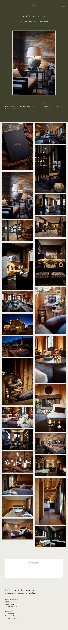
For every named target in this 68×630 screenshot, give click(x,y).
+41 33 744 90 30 (11, 618)
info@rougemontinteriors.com (19, 590)
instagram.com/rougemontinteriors (22, 593)
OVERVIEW (34, 563)
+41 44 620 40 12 (11, 606)
